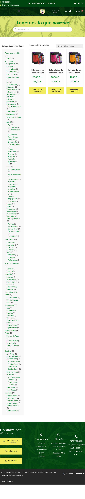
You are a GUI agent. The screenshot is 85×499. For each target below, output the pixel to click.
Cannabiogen (11, 209)
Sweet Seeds (11, 390)
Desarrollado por (75, 473)
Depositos (10, 343)
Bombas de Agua (13, 336)
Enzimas (11, 154)
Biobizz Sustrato (12, 401)
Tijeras (9, 58)
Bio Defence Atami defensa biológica (13, 137)
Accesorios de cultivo (12, 53)
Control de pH (13, 229)
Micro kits (11, 157)
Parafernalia (9, 305)
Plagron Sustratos (13, 405)
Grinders (10, 318)
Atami (9, 122)
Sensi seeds (11, 388)
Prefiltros (10, 97)
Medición (8, 274)
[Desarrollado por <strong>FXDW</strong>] (63, 474)
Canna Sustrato (12, 403)
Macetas (10, 271)
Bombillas (10, 250)
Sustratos (8, 393)
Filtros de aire (11, 92)
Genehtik (10, 374)
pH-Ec (9, 284)
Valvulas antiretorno (14, 106)
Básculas (10, 277)
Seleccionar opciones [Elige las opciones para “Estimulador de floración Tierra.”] (56, 90)
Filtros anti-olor (12, 89)
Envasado (10, 316)
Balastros (10, 247)
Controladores (12, 85)
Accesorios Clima (13, 77)
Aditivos (11, 224)
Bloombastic (12, 142)
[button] (19, 11)
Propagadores (12, 71)
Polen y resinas (10, 331)
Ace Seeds (10, 354)
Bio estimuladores (14, 174)
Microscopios (11, 282)
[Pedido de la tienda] (69, 46)
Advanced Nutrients (14, 117)
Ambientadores (12, 298)
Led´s (8, 252)
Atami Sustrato (12, 396)
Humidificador (12, 94)
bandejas (10, 269)
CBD (8, 308)
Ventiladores (11, 111)
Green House (11, 211)
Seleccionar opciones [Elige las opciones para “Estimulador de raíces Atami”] (74, 90)
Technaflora (11, 216)
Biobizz (9, 204)
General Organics (14, 231)
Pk (9, 164)
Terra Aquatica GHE (14, 219)
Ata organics (12, 127)
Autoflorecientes (14, 170)
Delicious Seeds (12, 372)
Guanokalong (11, 214)
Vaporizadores (12, 328)
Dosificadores (11, 280)
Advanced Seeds (12, 356)
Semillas (8, 351)
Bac (8, 167)
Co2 (8, 82)
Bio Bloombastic (14, 130)
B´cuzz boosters (14, 144)
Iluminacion (9, 240)
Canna (9, 207)
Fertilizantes (9, 114)
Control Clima (10, 74)
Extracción (10, 87)
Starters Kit (12, 201)
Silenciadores (11, 104)
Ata (9, 125)
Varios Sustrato (12, 410)
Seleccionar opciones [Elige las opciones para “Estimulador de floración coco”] (37, 90)
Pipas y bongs (12, 325)
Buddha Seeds (12, 359)
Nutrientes (11, 236)
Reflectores (11, 255)
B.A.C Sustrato (12, 398)
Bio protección (13, 179)
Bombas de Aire (12, 341)
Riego (7, 333)
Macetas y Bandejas (12, 263)
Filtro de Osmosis (13, 346)
